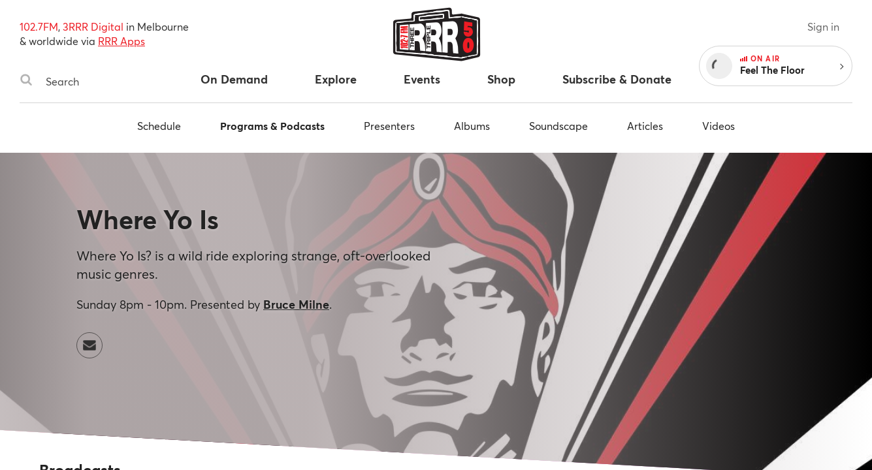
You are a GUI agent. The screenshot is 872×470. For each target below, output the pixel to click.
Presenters (389, 126)
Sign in (823, 26)
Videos (718, 126)
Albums (472, 126)
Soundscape (558, 126)
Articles (645, 126)
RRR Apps (121, 41)
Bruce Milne (296, 304)
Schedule (159, 126)
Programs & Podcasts (272, 126)
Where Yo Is (147, 219)
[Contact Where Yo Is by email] (89, 345)
